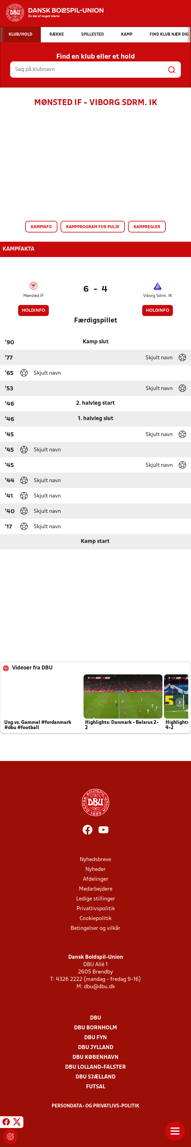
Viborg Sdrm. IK (157, 296)
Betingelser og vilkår (95, 928)
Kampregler (147, 227)
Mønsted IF (33, 296)
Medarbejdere (95, 889)
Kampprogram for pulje (92, 227)
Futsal (95, 1087)
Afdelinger (95, 879)
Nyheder (95, 869)
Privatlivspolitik (95, 908)
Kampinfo (41, 227)
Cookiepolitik (95, 918)
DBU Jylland (95, 1047)
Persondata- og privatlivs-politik (95, 1106)
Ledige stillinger (95, 899)
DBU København (95, 1057)
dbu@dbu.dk (99, 986)
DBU (95, 1018)
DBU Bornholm (95, 1028)
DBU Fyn (95, 1037)
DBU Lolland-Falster (95, 1067)
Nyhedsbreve (95, 859)
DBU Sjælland (95, 1077)
